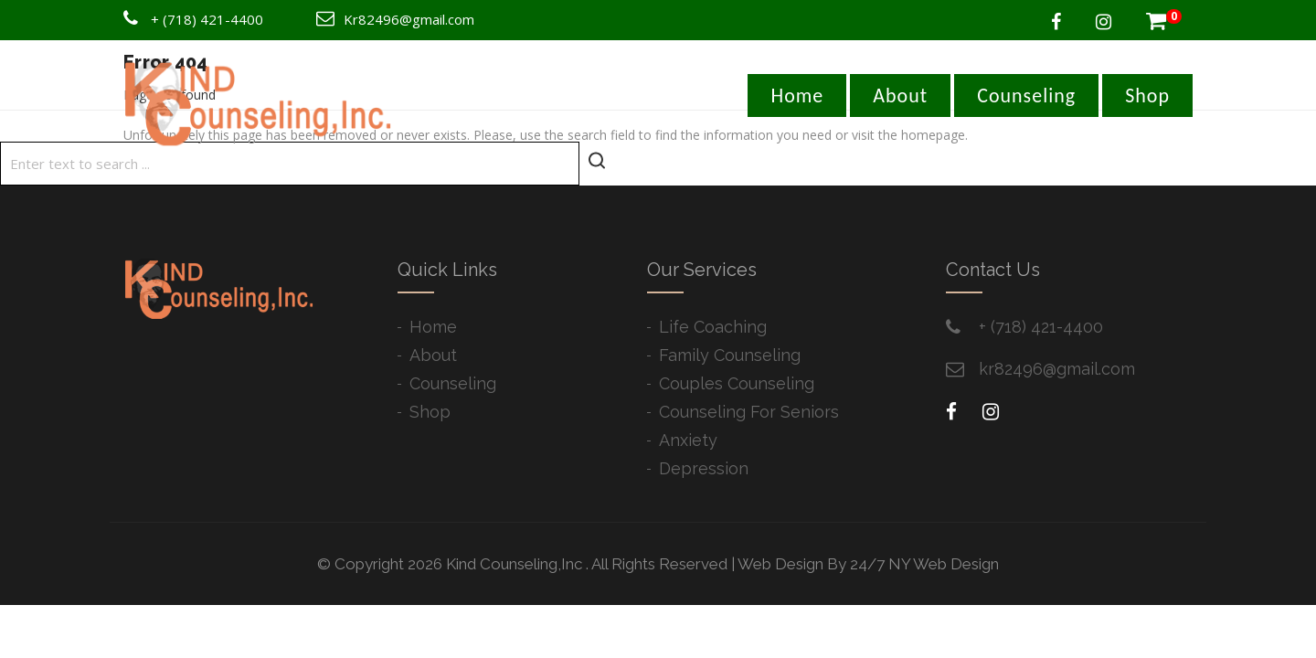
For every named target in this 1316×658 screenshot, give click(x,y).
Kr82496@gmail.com (409, 19)
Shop (1147, 95)
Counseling (1026, 95)
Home (796, 95)
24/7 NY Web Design (924, 564)
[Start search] (596, 161)
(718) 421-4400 (213, 19)
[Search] (289, 164)
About (900, 95)
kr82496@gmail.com (1057, 368)
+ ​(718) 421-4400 (1041, 326)
